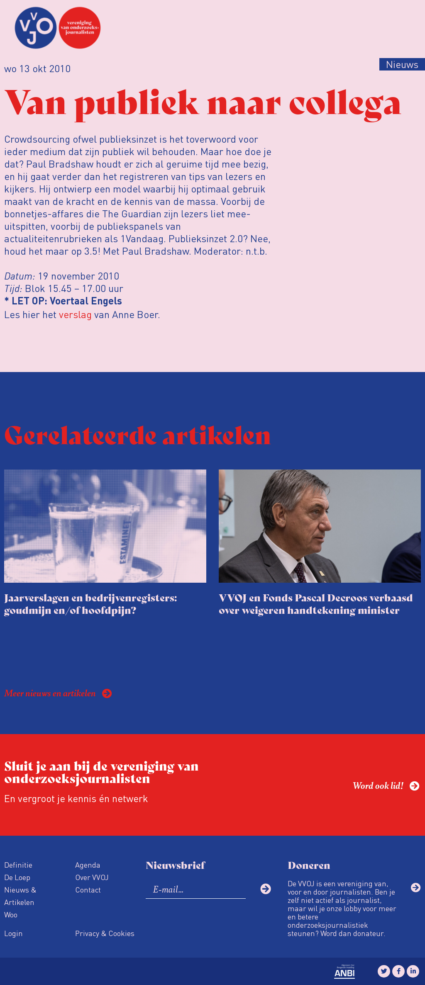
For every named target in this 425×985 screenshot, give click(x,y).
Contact (88, 889)
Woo (10, 914)
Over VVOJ (92, 877)
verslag (75, 314)
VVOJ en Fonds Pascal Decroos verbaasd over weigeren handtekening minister (316, 603)
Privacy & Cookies (104, 933)
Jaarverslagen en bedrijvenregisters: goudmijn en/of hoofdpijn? (90, 603)
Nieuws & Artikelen (20, 896)
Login (13, 933)
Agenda (87, 864)
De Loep (17, 877)
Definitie (18, 864)
